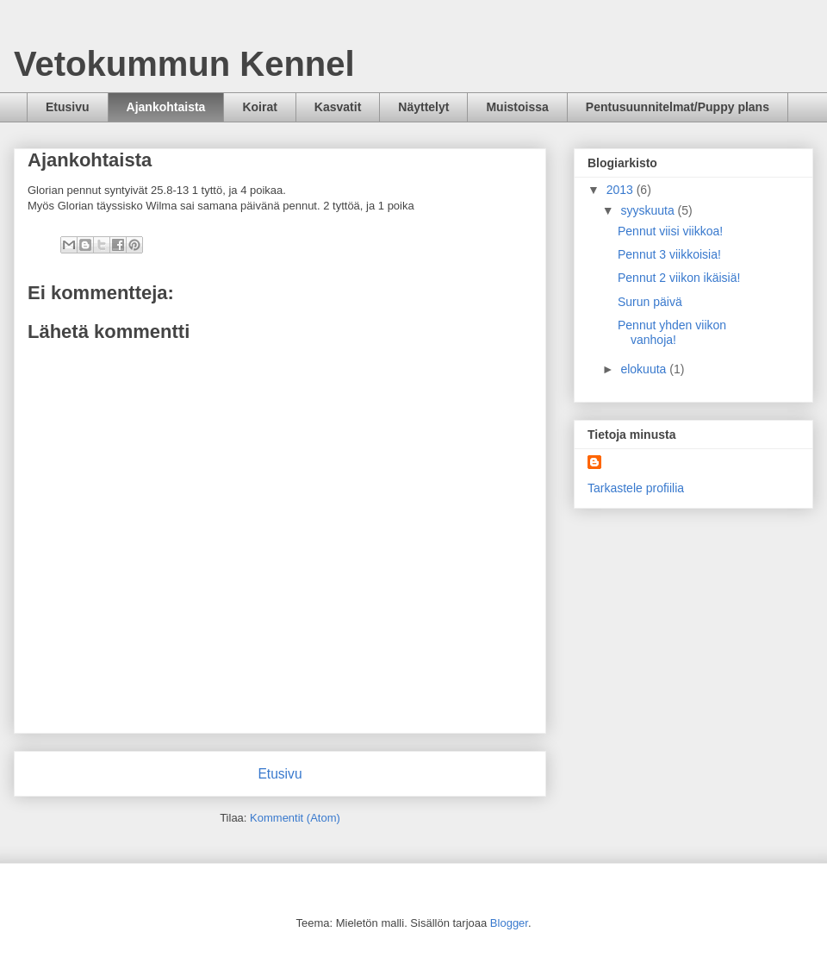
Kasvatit (337, 107)
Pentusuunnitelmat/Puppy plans (677, 107)
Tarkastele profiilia (636, 488)
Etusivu (68, 107)
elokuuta (644, 369)
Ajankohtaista (166, 107)
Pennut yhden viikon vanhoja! (672, 332)
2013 (621, 190)
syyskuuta (648, 210)
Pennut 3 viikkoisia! (669, 254)
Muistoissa (517, 107)
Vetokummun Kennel (184, 64)
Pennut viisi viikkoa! (670, 231)
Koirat (259, 107)
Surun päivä (650, 302)
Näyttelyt (423, 107)
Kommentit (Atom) (295, 817)
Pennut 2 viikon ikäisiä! (679, 278)
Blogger (509, 922)
